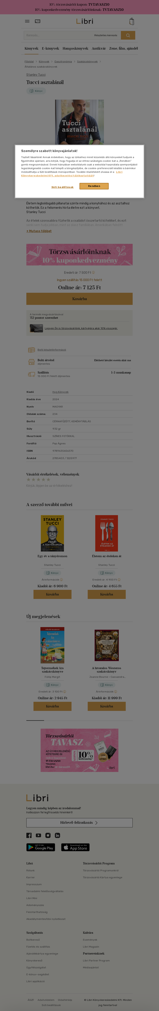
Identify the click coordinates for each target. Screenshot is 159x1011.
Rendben (94, 186)
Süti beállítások (62, 187)
